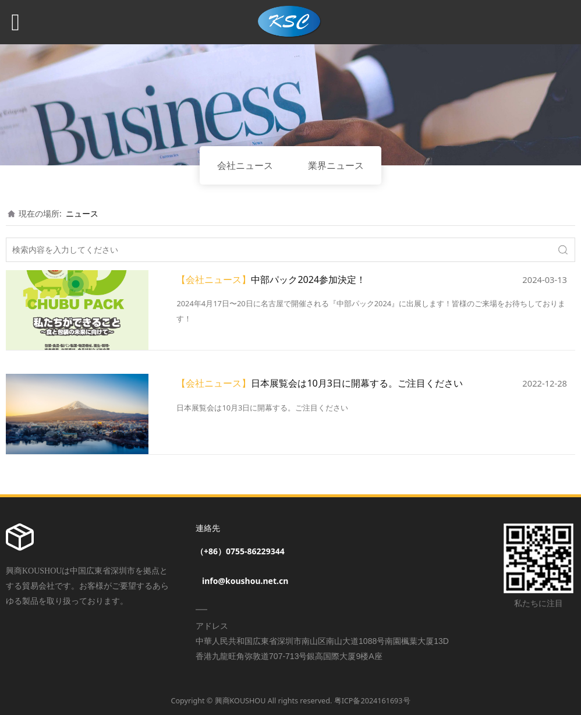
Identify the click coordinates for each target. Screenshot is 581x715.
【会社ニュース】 (213, 279)
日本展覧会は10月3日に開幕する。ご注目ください (357, 383)
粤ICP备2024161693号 (372, 701)
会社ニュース (245, 165)
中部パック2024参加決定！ (308, 279)
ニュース (82, 213)
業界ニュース (336, 165)
